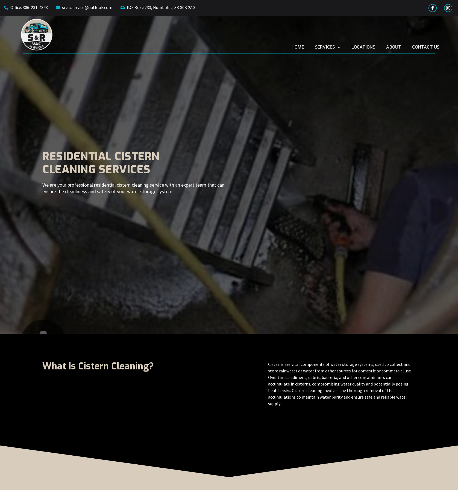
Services (339, 47)
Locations (375, 47)
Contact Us (437, 47)
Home (309, 47)
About (405, 47)
